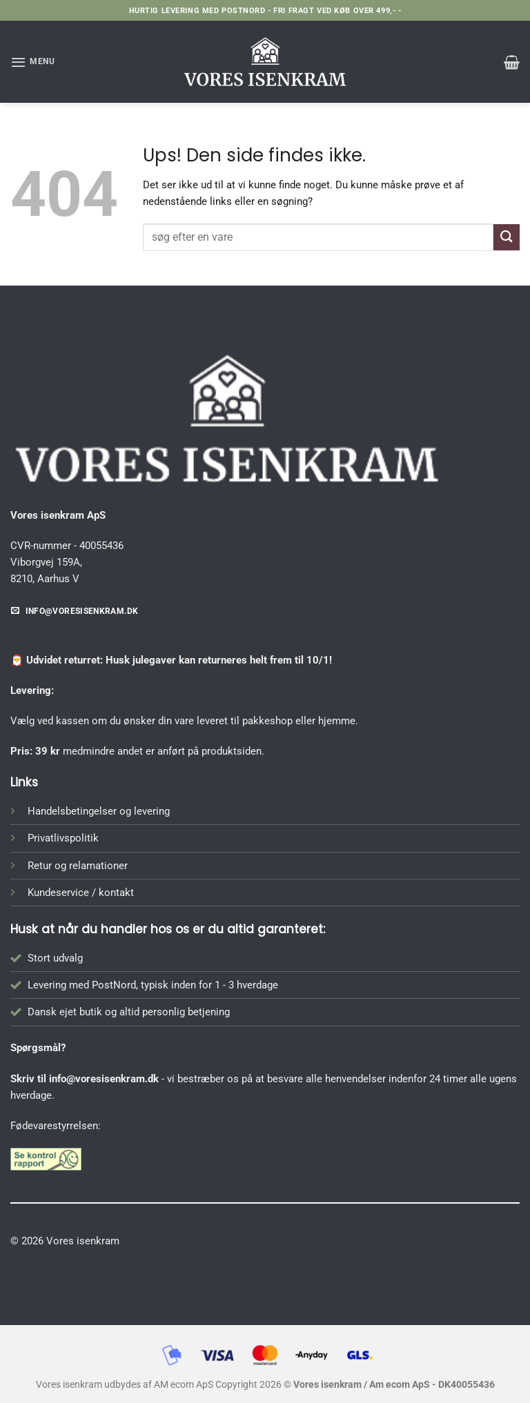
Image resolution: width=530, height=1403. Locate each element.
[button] (32, 62)
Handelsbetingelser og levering (99, 811)
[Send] (506, 237)
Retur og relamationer (78, 865)
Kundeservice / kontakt (81, 892)
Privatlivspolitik (63, 838)
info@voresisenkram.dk (104, 1079)
